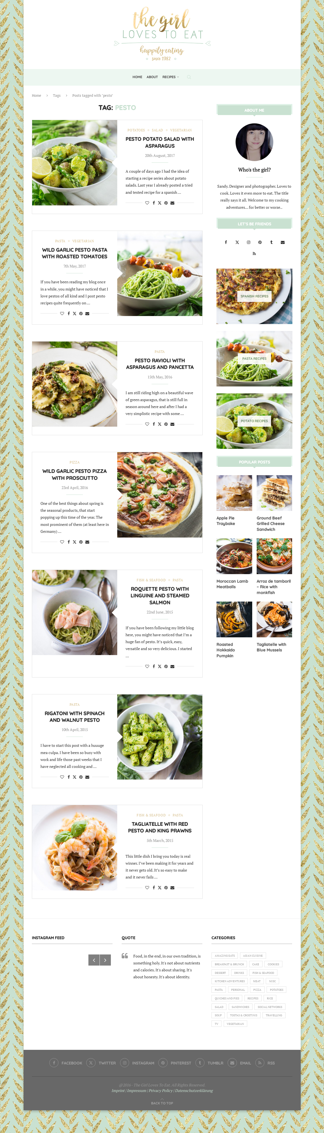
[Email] (282, 242)
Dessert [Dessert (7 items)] (243, 984)
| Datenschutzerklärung (193, 1113)
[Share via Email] (172, 209)
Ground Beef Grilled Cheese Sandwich (270, 523)
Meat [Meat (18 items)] (219, 1003)
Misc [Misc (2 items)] (236, 1003)
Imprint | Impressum (128, 1113)
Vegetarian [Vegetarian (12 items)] (266, 1050)
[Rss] (254, 253)
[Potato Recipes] (254, 421)
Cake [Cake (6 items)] (262, 974)
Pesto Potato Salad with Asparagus (160, 148)
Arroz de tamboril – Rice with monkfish (273, 585)
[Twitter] (237, 242)
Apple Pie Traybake (225, 520)
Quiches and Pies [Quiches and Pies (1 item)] (272, 1012)
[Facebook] (226, 242)
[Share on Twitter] (160, 209)
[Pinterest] (260, 242)
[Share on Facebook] (154, 209)
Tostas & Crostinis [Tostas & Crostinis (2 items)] (248, 1041)
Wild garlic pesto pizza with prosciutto (74, 481)
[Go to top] (162, 1125)
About (152, 77)
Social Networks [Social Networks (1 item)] (258, 1031)
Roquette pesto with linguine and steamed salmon (160, 604)
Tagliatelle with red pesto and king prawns (160, 836)
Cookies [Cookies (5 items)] (221, 984)
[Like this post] (147, 209)
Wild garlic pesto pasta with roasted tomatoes (74, 259)
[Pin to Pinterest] (166, 209)
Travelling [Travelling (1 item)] (224, 1050)
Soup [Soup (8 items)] (219, 1041)
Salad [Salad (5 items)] (257, 1022)
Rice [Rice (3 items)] (239, 1022)
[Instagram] (249, 242)
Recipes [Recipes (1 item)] (221, 1022)
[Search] (189, 77)
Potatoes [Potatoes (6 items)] (241, 1012)
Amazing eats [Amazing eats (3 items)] (226, 965)
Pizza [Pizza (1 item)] (219, 1012)
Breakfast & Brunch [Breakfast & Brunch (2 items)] (232, 974)
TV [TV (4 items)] (245, 1050)
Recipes (168, 77)
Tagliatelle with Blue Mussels (271, 645)
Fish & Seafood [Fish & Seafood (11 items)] (227, 993)
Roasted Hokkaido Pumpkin (234, 645)
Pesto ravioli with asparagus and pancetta (160, 370)
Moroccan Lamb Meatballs (231, 582)
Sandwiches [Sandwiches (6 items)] (225, 1031)
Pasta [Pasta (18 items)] (254, 1003)
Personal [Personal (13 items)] (276, 1003)
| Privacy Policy (159, 1113)
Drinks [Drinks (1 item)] (264, 984)
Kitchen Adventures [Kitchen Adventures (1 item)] (266, 993)
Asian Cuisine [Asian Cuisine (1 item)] (258, 965)
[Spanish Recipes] (254, 296)
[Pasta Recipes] (254, 358)
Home (137, 77)
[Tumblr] (271, 242)
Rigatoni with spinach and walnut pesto (74, 725)
